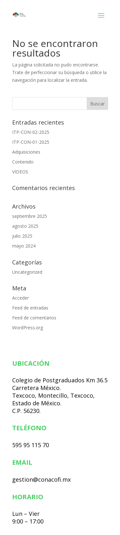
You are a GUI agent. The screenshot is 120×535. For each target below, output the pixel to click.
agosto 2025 (25, 226)
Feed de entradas (30, 308)
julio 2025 (22, 236)
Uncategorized (27, 272)
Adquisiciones (26, 152)
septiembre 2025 (29, 216)
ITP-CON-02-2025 (30, 132)
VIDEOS (20, 172)
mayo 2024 (24, 246)
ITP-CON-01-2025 (30, 142)
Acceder (20, 298)
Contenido (23, 162)
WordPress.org (27, 328)
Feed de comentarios (34, 318)
